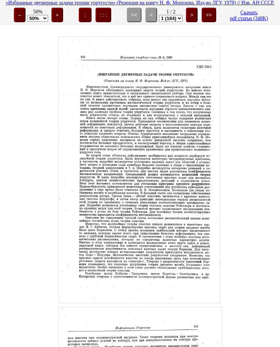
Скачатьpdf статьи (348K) (249, 15)
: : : (103, 15)
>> (209, 15)
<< (134, 15)
